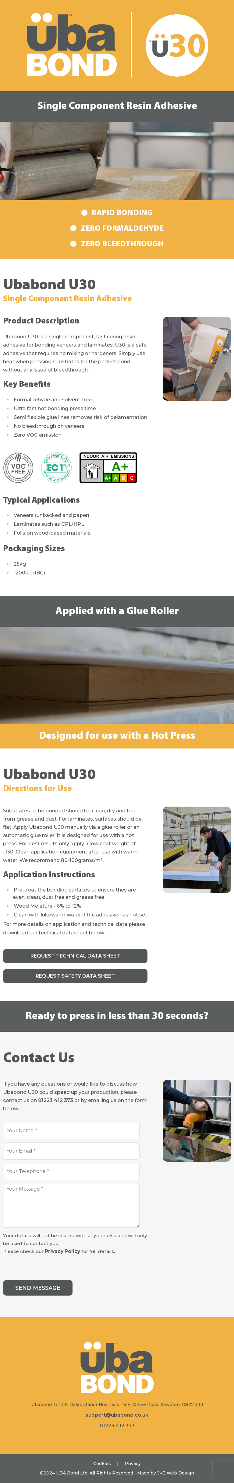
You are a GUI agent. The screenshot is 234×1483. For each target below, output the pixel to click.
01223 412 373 (55, 1100)
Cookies (102, 1463)
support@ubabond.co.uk (117, 1415)
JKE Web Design (175, 1473)
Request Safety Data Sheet (75, 976)
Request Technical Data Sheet (75, 956)
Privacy (133, 1463)
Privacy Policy (62, 1251)
